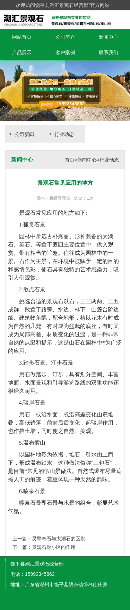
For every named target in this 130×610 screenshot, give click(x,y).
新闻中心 (108, 37)
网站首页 (22, 37)
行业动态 (60, 134)
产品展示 (22, 52)
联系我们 (108, 52)
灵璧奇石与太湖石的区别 (58, 538)
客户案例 (65, 52)
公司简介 (65, 37)
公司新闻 (21, 134)
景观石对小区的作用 (54, 547)
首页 (70, 160)
